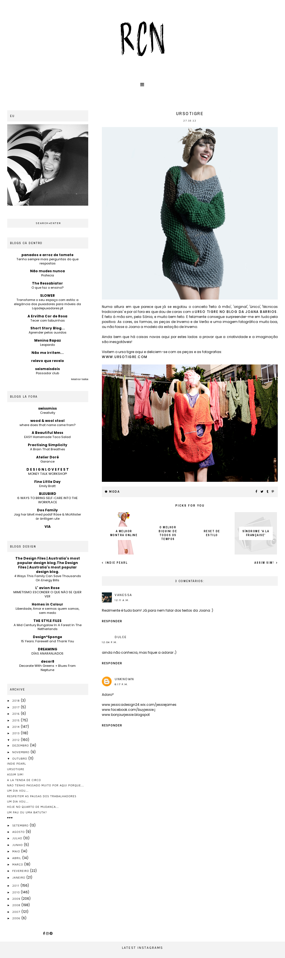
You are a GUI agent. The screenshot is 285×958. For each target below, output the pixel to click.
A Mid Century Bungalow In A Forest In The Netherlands (48, 627)
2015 (16, 720)
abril (17, 858)
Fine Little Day (47, 481)
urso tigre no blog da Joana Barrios (236, 311)
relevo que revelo (47, 360)
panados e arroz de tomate (47, 254)
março (18, 864)
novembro (21, 752)
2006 (16, 918)
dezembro (21, 745)
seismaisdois (47, 368)
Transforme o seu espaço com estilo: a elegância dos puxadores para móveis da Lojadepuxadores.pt (47, 304)
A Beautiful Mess (47, 432)
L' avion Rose (47, 587)
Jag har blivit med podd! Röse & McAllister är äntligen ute (47, 516)
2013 (16, 733)
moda (114, 491)
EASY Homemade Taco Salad (47, 437)
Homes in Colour (47, 604)
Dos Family (47, 510)
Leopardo (47, 344)
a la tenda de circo (24, 780)
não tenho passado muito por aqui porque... (45, 785)
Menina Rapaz (47, 340)
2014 (16, 726)
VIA (48, 526)
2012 (16, 739)
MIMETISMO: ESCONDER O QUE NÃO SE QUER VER (47, 594)
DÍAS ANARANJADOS (47, 653)
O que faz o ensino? (47, 287)
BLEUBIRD (47, 493)
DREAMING (47, 649)
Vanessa (123, 595)
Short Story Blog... (47, 328)
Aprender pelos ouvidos (48, 332)
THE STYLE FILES (47, 620)
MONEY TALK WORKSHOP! (47, 473)
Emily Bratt (47, 486)
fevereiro (21, 870)
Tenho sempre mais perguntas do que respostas (47, 261)
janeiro (19, 877)
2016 (16, 713)
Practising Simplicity (47, 444)
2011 (16, 885)
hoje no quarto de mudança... (33, 806)
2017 (16, 707)
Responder (112, 621)
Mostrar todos (79, 379)
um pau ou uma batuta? (27, 812)
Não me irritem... (47, 352)
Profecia (47, 275)
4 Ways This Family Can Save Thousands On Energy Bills (47, 578)
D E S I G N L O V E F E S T (47, 469)
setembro (21, 825)
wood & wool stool (47, 420)
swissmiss (47, 408)
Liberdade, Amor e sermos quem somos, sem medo (47, 610)
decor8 (47, 661)
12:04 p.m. (109, 642)
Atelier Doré (47, 457)
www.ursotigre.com (125, 356)
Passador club (47, 373)
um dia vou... (18, 790)
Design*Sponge (47, 636)
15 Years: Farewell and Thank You (47, 641)
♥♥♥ (10, 817)
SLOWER (47, 295)
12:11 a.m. (122, 600)
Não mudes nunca (47, 271)
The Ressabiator (47, 283)
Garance (47, 461)
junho (18, 845)
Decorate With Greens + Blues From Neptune (47, 667)
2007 (16, 911)
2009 (16, 898)
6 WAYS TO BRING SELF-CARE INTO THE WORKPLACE (47, 500)
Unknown (124, 679)
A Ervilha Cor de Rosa (47, 316)
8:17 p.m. (121, 684)
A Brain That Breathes (47, 449)
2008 (16, 905)
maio (16, 851)
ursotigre (15, 769)
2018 (16, 700)
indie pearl (116, 563)
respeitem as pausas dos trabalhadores (42, 796)
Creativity (47, 412)
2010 (16, 892)
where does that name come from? (47, 425)
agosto (19, 831)
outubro (20, 758)
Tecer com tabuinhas (47, 320)
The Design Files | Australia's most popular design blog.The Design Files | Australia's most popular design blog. (47, 565)
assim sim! (264, 563)
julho (17, 838)
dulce (121, 637)
